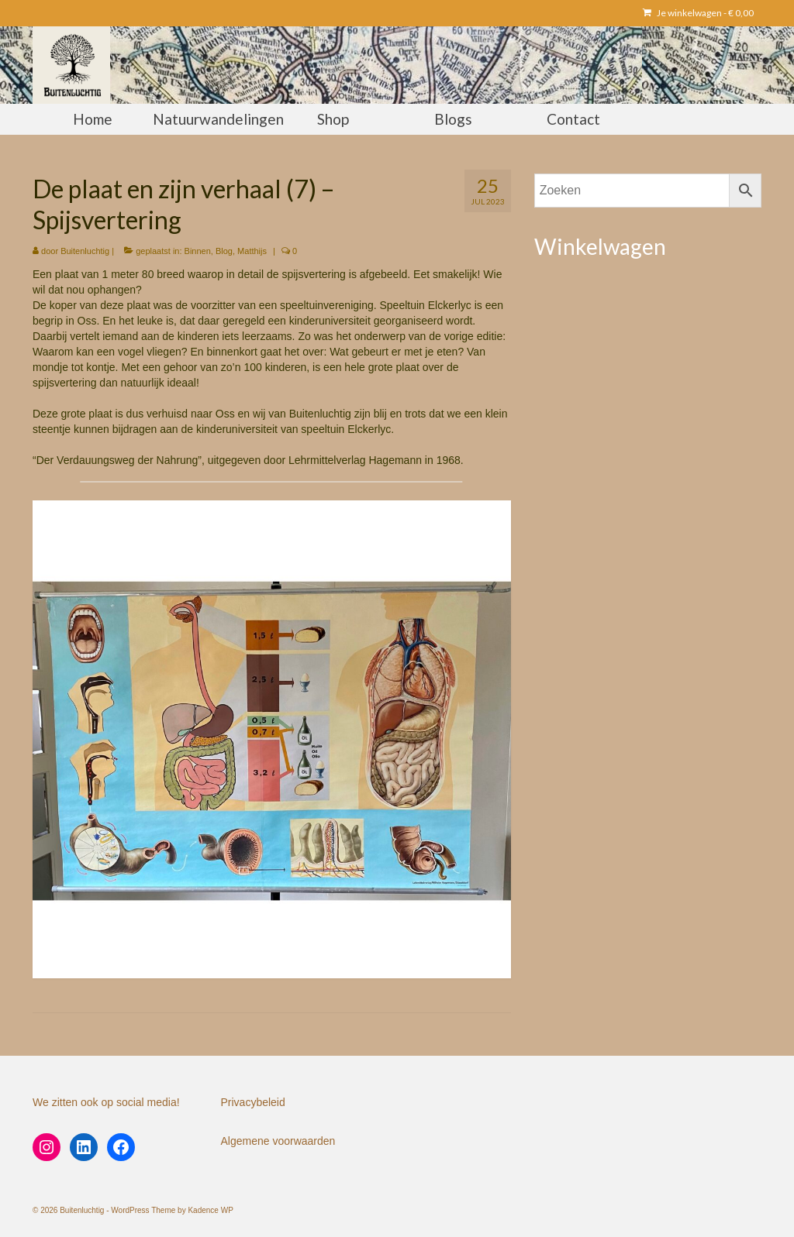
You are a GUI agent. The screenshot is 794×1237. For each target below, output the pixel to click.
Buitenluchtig (84, 251)
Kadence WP (210, 1210)
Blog (224, 251)
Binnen (198, 251)
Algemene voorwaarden (278, 1141)
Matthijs (252, 251)
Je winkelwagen (698, 13)
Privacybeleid (253, 1102)
